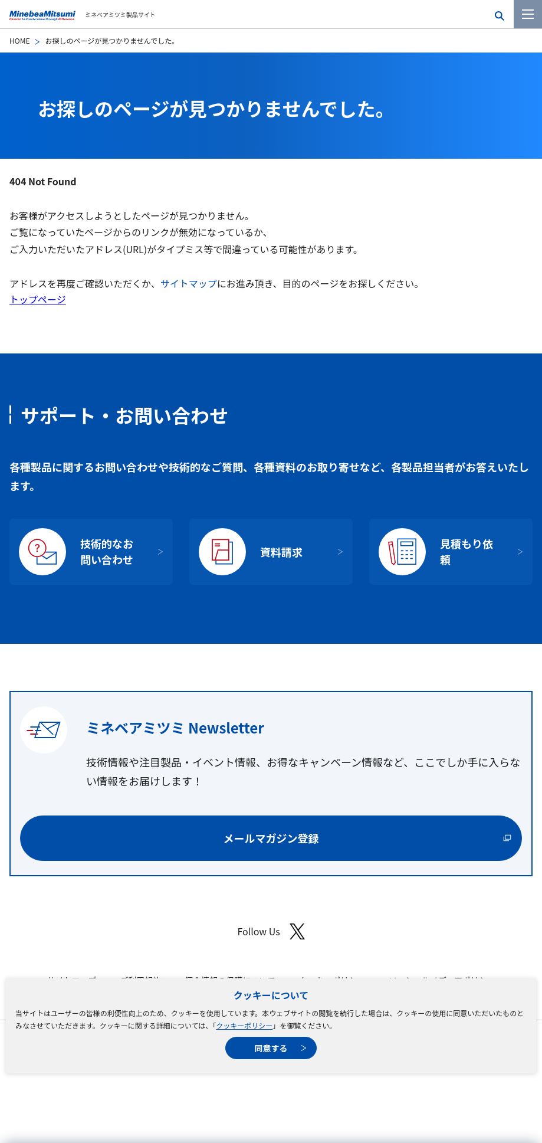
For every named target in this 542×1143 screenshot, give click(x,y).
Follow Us (270, 931)
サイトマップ (188, 283)
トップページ (37, 299)
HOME (19, 40)
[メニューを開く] (528, 14)
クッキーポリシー (244, 1025)
